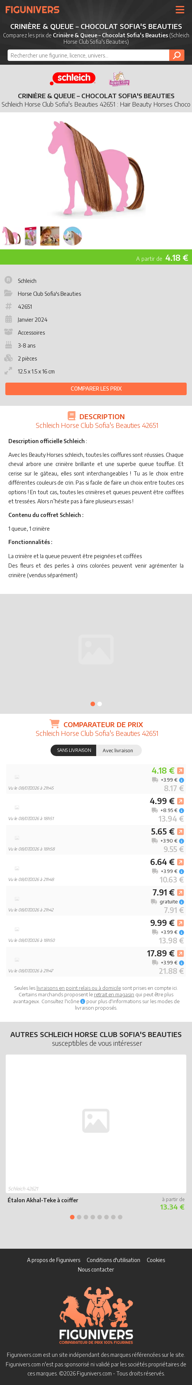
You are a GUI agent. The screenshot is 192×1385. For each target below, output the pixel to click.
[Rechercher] (176, 55)
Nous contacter (96, 1269)
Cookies (156, 1260)
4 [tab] (92, 1217)
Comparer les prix (96, 388)
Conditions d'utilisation (113, 1260)
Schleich (19, 281)
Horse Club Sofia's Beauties (42, 293)
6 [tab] (106, 1217)
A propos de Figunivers (53, 1260)
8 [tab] (120, 1217)
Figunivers (35, 9)
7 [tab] (113, 1217)
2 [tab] (99, 704)
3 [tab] (86, 1217)
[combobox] (96, 55)
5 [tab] (99, 1217)
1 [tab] (92, 704)
